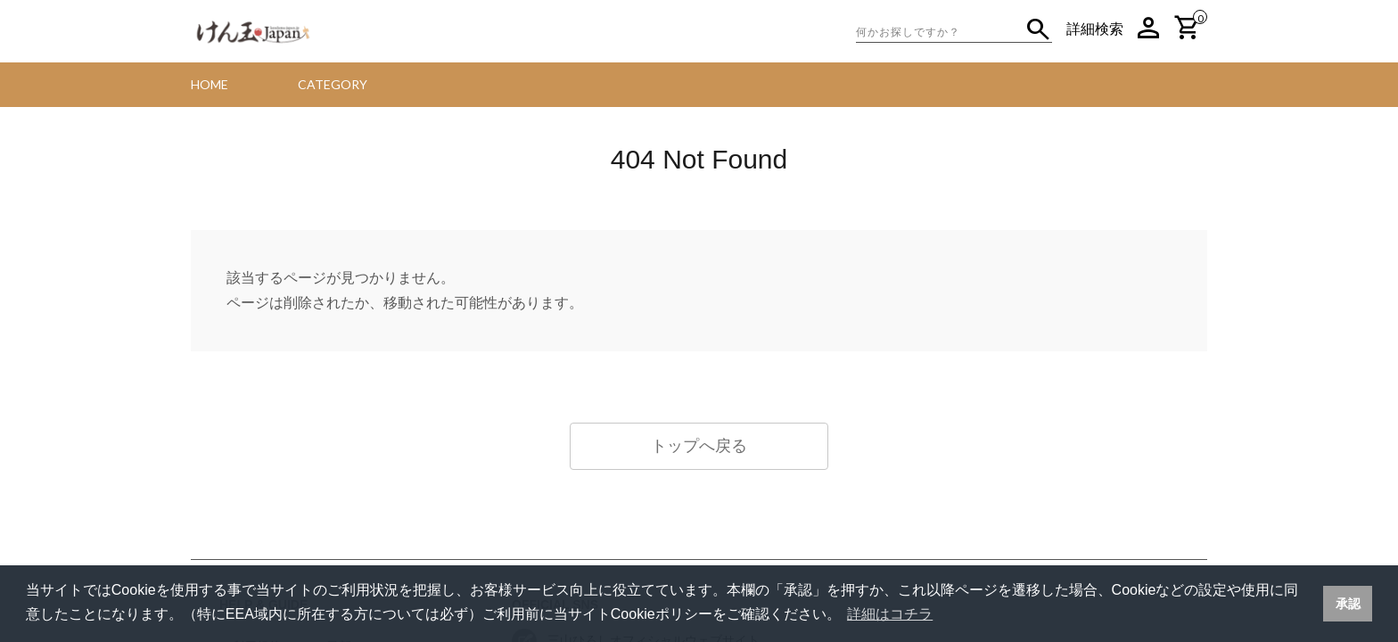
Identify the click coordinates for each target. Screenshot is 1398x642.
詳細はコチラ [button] (890, 613)
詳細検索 (1094, 29)
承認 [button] (1348, 604)
